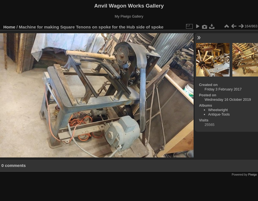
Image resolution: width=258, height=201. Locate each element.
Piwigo (252, 174)
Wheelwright (218, 110)
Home (9, 27)
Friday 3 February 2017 (223, 89)
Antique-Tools (219, 114)
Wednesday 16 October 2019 (227, 99)
